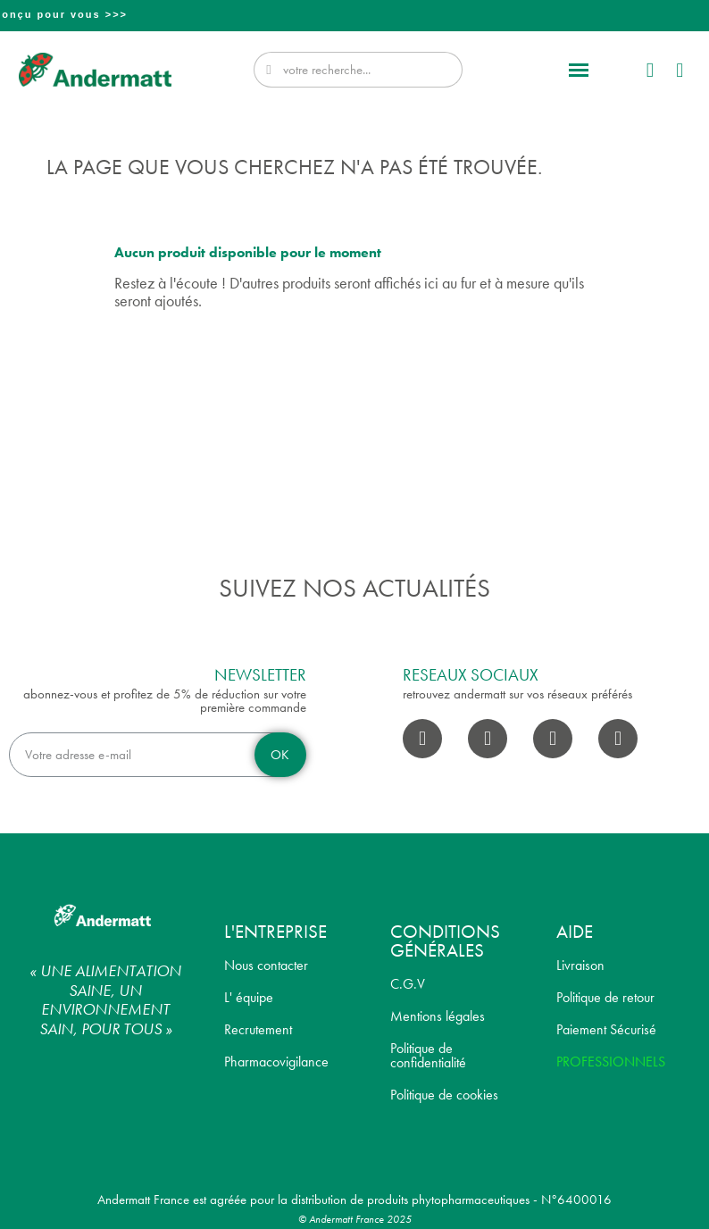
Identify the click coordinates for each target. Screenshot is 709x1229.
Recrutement (258, 1029)
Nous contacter (266, 965)
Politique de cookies (444, 1094)
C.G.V (407, 983)
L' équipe (248, 997)
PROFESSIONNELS (610, 1061)
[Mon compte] (650, 70)
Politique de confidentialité (428, 1055)
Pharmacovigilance (276, 1061)
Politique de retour (605, 997)
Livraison (580, 965)
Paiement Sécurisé (606, 1029)
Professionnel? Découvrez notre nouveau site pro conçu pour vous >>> (356, 14)
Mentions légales (437, 1016)
